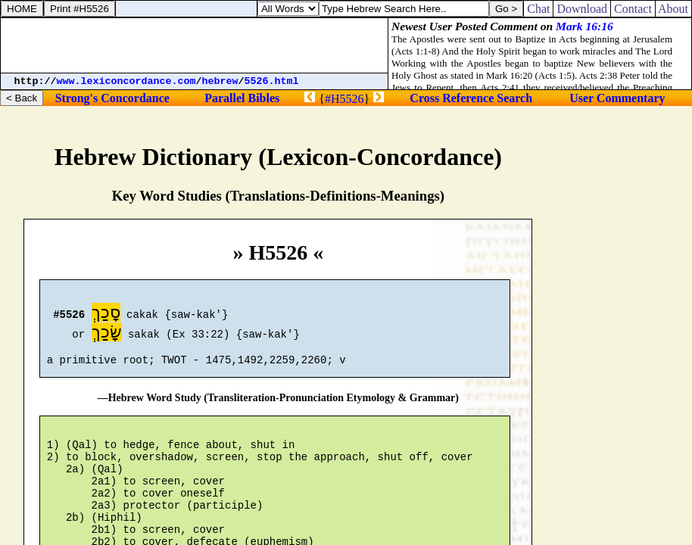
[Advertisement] (194, 45)
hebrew (220, 81)
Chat (538, 8)
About (673, 8)
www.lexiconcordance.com (126, 81)
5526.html (272, 81)
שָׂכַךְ (107, 334)
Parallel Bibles (241, 98)
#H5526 (344, 98)
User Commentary (617, 98)
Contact (633, 8)
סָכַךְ (106, 314)
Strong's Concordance (112, 98)
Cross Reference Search (471, 98)
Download (581, 8)
